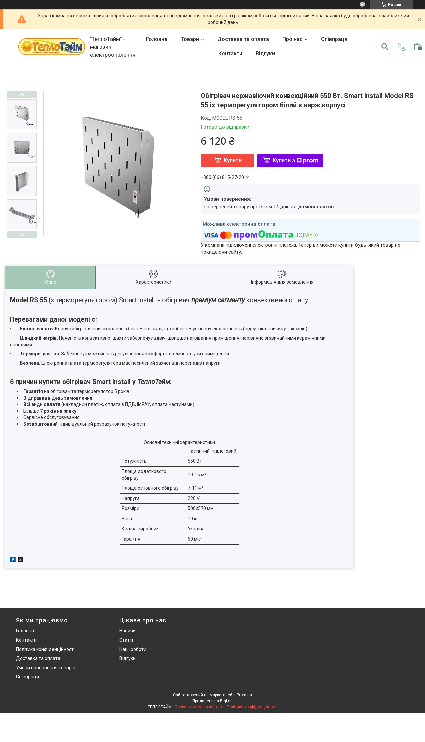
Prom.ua (244, 695)
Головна (156, 39)
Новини (127, 630)
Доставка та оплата (243, 39)
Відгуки (265, 53)
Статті (126, 640)
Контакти (230, 53)
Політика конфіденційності (45, 649)
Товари (190, 39)
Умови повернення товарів (45, 667)
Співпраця (334, 39)
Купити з (295, 160)
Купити (233, 160)
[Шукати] (385, 46)
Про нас (292, 39)
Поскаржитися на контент (199, 707)
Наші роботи (132, 649)
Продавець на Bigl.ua (212, 701)
